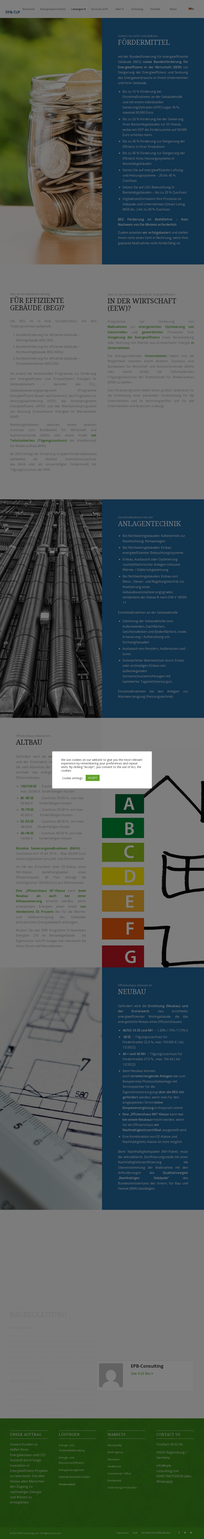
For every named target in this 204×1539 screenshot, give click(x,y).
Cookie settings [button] (72, 778)
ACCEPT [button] (92, 778)
